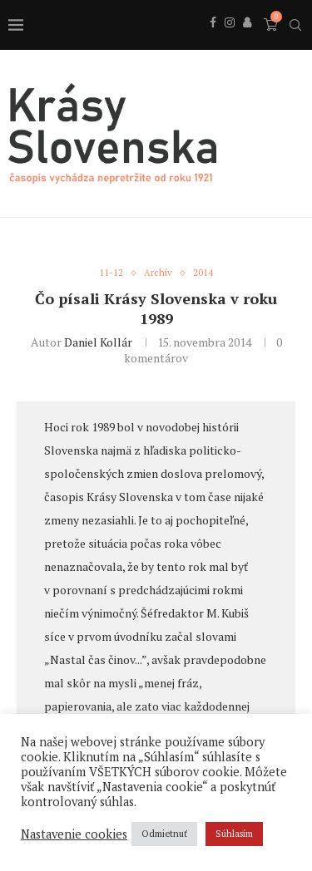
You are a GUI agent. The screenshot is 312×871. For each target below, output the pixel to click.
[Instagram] (230, 41)
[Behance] (247, 41)
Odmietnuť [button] (164, 833)
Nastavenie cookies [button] (74, 834)
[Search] (295, 25)
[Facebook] (213, 41)
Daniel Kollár (98, 342)
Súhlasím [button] (234, 833)
